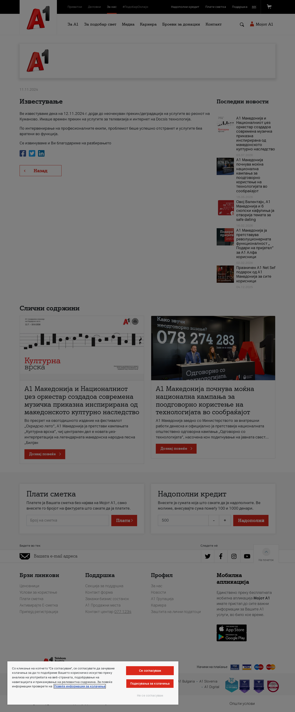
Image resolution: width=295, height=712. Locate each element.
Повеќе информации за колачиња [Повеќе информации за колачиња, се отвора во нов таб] (79, 686)
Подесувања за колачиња (150, 683)
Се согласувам (150, 670)
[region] (92, 683)
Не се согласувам (150, 695)
